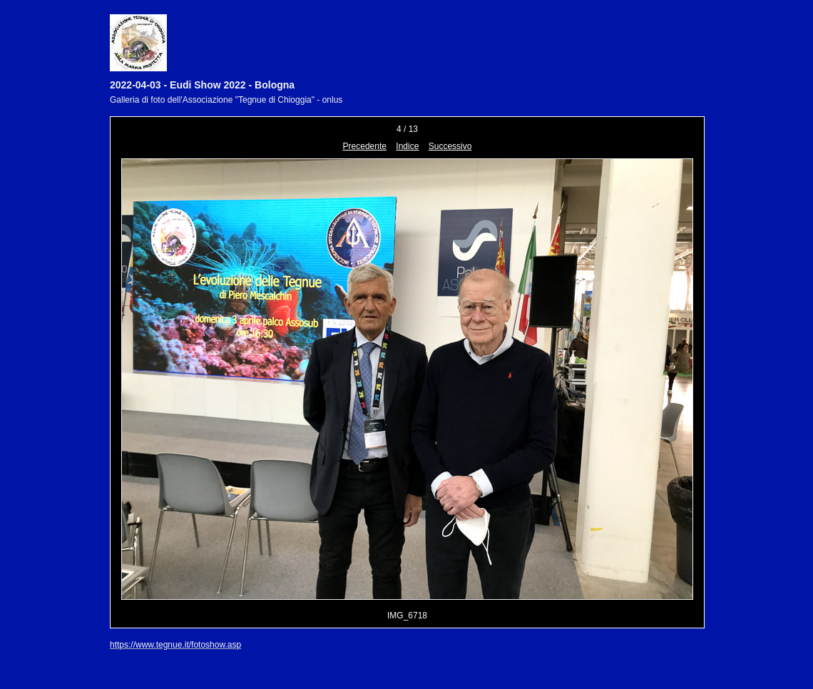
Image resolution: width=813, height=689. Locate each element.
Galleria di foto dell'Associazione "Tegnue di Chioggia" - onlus (226, 100)
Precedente (365, 146)
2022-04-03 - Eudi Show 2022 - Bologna (202, 85)
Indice (407, 146)
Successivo (450, 146)
